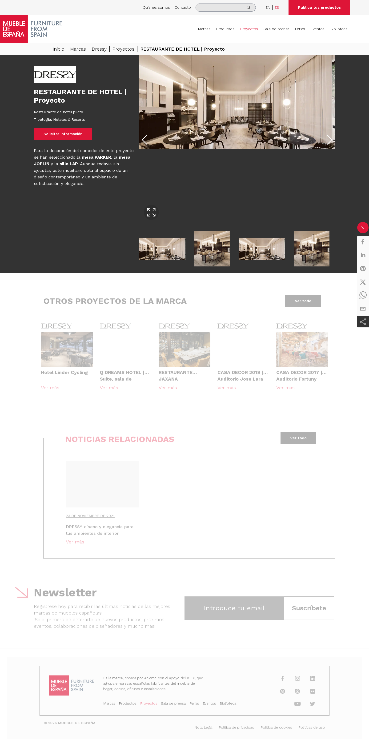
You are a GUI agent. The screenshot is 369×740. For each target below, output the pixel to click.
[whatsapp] (363, 295)
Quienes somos (156, 7)
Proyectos (249, 29)
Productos (225, 29)
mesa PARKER (96, 157)
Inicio (58, 49)
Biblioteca (338, 29)
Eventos (318, 29)
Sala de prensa (276, 29)
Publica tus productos (319, 7)
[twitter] (363, 282)
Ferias (300, 29)
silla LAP (69, 163)
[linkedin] (363, 255)
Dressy (99, 49)
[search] (226, 8)
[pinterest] (363, 268)
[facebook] (363, 241)
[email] (363, 308)
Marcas (204, 29)
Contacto (183, 7)
